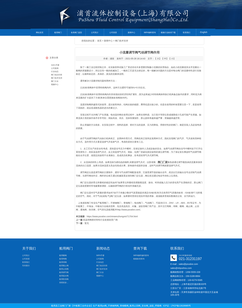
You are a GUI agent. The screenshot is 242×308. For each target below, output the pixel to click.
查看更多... (63, 282)
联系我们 (186, 32)
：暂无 (82, 223)
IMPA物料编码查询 (141, 255)
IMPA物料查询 (150, 32)
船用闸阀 (63, 259)
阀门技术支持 (121, 40)
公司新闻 (54, 68)
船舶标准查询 (138, 259)
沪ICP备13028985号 (181, 305)
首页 (99, 40)
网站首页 (39, 32)
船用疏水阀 (64, 276)
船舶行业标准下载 (168, 32)
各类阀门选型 (76, 32)
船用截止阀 (64, 266)
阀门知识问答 (56, 75)
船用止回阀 (64, 269)
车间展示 (26, 266)
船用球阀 (63, 262)
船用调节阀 (64, 272)
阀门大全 (54, 81)
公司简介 (94, 32)
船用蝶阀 (63, 255)
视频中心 (54, 84)
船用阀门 (58, 32)
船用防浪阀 (64, 279)
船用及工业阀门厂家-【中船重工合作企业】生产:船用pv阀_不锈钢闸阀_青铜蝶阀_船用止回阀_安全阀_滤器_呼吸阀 (106, 305)
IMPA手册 (55, 65)
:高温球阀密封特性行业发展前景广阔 (97, 220)
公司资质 (113, 32)
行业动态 (54, 71)
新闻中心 (131, 32)
